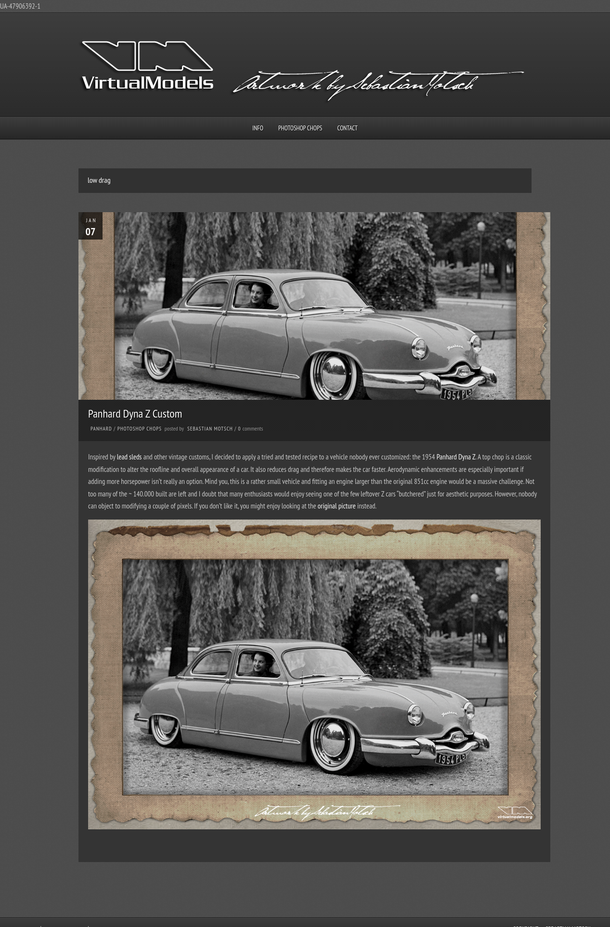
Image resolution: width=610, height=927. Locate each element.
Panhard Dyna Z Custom (135, 413)
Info (257, 128)
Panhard (101, 428)
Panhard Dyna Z (456, 456)
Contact (347, 128)
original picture (337, 505)
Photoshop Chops (300, 128)
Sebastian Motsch (210, 428)
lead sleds (129, 456)
